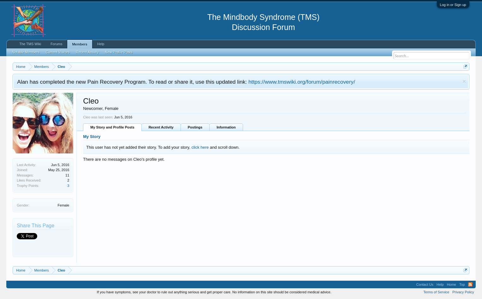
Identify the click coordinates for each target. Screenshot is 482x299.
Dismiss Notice (464, 81)
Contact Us (424, 284)
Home (451, 284)
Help (100, 44)
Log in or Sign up (453, 5)
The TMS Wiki (30, 44)
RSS (470, 284)
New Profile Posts (119, 52)
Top (462, 284)
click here (200, 147)
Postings (195, 127)
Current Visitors (58, 52)
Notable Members (25, 52)
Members (79, 44)
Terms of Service (436, 292)
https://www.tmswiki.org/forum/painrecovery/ (301, 82)
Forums (56, 44)
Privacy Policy (463, 292)
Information (226, 127)
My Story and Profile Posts (112, 127)
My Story (91, 136)
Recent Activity (161, 127)
